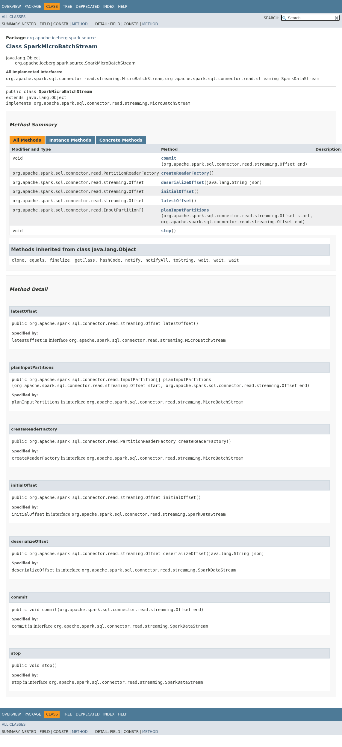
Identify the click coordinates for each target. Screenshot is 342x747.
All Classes (13, 17)
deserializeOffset (182, 182)
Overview (11, 6)
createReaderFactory (185, 173)
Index (109, 6)
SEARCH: (272, 18)
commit (168, 158)
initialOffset (177, 191)
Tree (67, 6)
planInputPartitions (185, 210)
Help (122, 6)
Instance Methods (70, 140)
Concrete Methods (121, 140)
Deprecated (88, 6)
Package (33, 6)
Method (80, 24)
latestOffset (176, 200)
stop (166, 230)
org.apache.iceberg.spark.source (61, 37)
